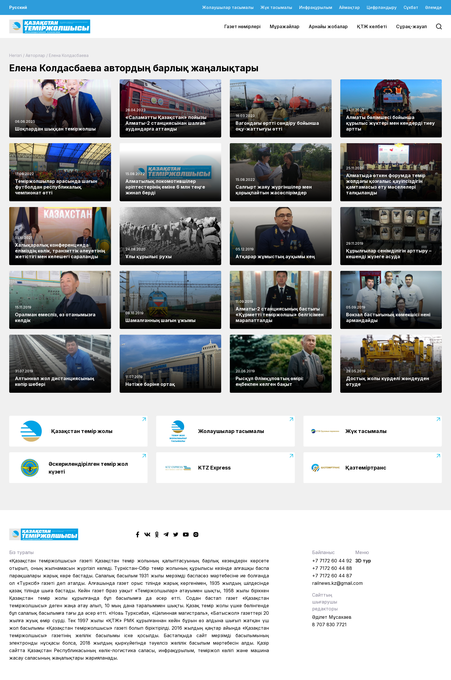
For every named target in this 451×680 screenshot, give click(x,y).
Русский (18, 7)
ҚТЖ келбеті (372, 26)
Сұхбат (411, 7)
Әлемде (433, 7)
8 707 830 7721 (329, 624)
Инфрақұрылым (315, 7)
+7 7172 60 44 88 (332, 568)
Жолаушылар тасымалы (228, 7)
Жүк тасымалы (276, 7)
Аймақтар (349, 7)
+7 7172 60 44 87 (332, 576)
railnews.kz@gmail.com (337, 583)
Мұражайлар (284, 26)
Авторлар (35, 55)
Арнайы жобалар (328, 26)
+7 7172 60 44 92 (332, 561)
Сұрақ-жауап (411, 26)
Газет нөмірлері (242, 26)
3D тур (363, 561)
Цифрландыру (382, 7)
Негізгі (15, 55)
